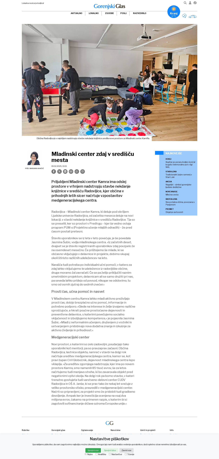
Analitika (101, 454)
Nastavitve (115, 454)
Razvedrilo (139, 13)
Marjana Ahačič (37, 168)
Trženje (129, 454)
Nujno (89, 454)
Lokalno (94, 13)
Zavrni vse (126, 450)
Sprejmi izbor (110, 450)
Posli (123, 13)
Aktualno (76, 13)
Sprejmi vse (93, 450)
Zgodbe (109, 13)
